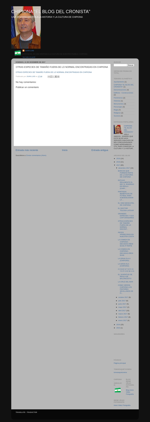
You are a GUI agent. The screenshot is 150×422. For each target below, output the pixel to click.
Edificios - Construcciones (123, 93)
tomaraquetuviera (120, 372)
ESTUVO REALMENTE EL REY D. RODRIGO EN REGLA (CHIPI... (126, 184)
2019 (118, 158)
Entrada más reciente (27, 150)
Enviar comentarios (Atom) (36, 155)
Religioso (117, 113)
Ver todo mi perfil (28, 57)
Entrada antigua (100, 150)
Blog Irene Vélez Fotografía (130, 392)
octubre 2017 (123, 297)
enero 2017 (122, 320)
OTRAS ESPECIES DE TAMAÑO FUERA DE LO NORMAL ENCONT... (125, 225)
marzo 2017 (123, 314)
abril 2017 (122, 310)
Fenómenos (118, 98)
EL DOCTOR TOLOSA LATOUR (126, 209)
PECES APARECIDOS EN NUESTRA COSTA (126, 234)
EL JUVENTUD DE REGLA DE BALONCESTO (125, 276)
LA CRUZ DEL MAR (125, 282)
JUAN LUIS (29, 51)
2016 (118, 325)
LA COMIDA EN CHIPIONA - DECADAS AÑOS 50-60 (125, 252)
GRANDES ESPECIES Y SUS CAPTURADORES (126, 216)
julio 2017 (122, 301)
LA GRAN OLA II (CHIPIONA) (124, 259)
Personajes (118, 107)
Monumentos (119, 104)
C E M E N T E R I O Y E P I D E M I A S (126, 270)
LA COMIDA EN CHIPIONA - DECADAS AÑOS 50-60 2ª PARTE (125, 243)
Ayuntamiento (119, 82)
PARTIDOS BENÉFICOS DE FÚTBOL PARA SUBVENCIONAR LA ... (125, 196)
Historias (117, 101)
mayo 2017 (122, 307)
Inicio (65, 150)
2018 (118, 162)
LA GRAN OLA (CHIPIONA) (123, 265)
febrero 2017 (123, 317)
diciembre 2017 (124, 168)
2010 (118, 328)
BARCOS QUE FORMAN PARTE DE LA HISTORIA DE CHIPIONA (125, 174)
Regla (116, 110)
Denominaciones (120, 90)
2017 (118, 165)
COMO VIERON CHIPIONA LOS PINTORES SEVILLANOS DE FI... (125, 289)
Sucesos (117, 116)
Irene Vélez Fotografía (122, 405)
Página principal (120, 363)
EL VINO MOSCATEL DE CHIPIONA (126, 204)
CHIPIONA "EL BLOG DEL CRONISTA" (50, 11)
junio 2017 (122, 304)
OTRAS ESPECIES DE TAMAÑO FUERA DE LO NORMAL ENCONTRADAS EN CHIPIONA (54, 72)
